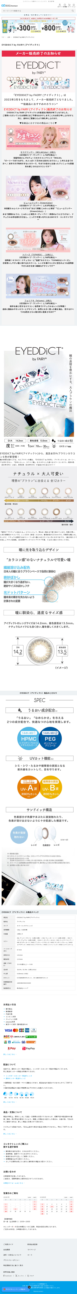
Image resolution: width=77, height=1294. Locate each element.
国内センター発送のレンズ (15, 1078)
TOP (3, 37)
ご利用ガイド (8, 1244)
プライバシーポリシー (11, 1260)
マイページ (31, 1249)
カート (29, 1255)
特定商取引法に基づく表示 (13, 1265)
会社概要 (6, 1249)
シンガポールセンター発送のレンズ (19, 1076)
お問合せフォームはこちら (13, 1183)
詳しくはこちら (9, 1054)
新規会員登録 (32, 1244)
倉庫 (8, 37)
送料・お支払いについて (12, 1255)
